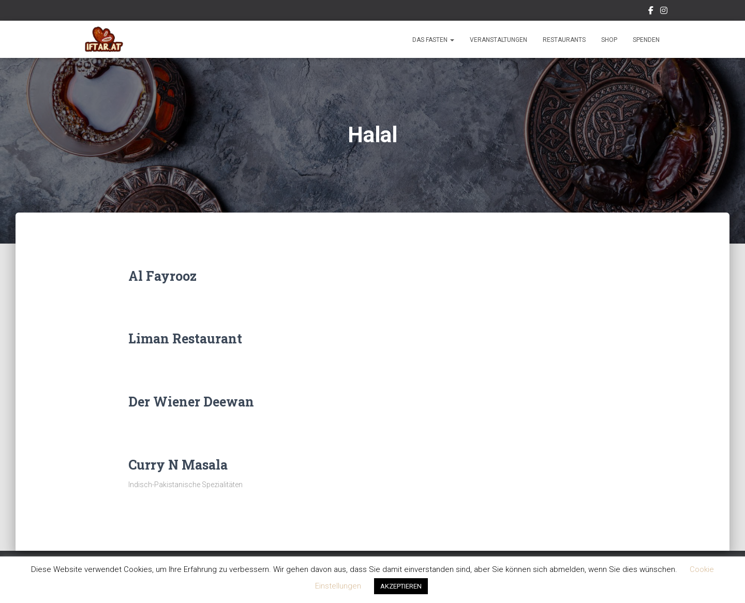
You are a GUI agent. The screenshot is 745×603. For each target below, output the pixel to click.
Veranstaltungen (498, 39)
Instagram (663, 12)
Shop (609, 39)
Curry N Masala (178, 464)
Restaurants (564, 39)
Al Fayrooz (162, 275)
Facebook (650, 12)
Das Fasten (433, 39)
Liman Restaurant (185, 338)
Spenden (646, 39)
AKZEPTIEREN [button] (401, 586)
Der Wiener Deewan (191, 401)
